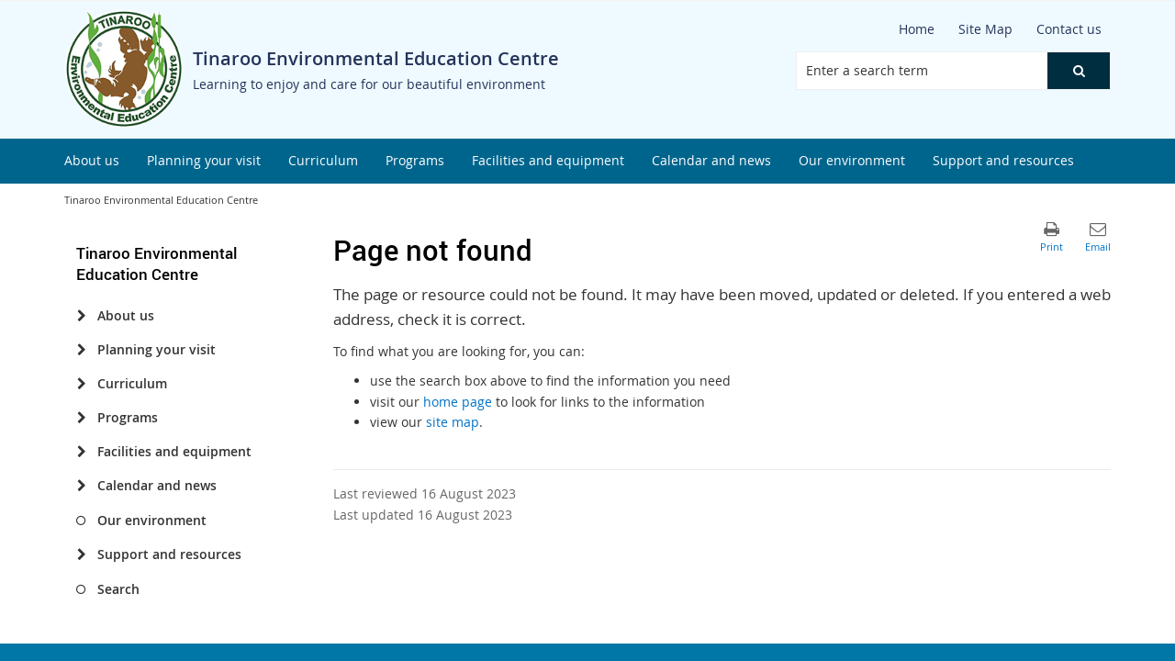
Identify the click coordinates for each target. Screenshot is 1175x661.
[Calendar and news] (81, 485)
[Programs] (81, 417)
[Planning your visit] (81, 349)
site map (452, 422)
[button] (1078, 70)
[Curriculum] (81, 383)
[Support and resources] (81, 554)
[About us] (81, 315)
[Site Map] (985, 29)
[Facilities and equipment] (81, 451)
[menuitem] (91, 161)
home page (457, 401)
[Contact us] (1069, 29)
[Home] (917, 29)
